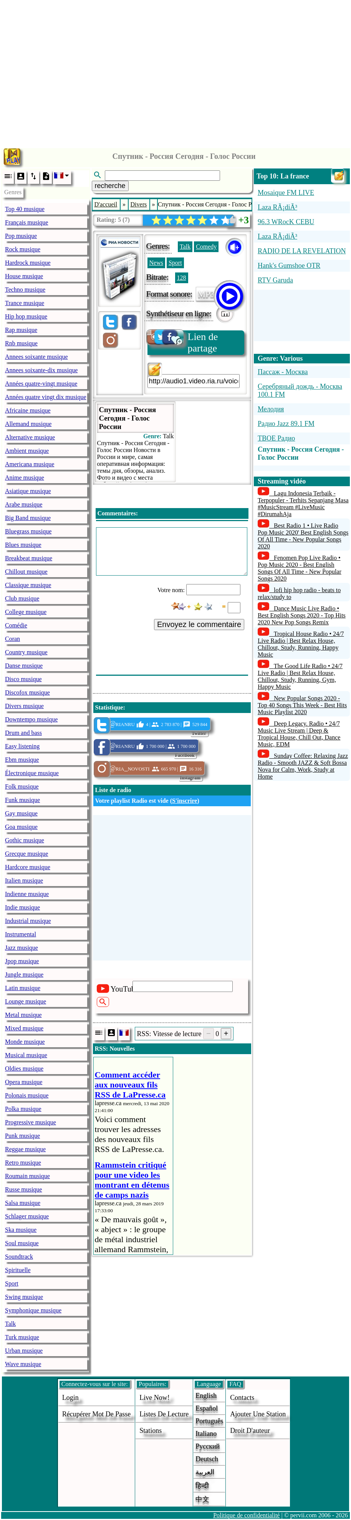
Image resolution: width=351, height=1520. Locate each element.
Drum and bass (23, 732)
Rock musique (22, 249)
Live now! (154, 1397)
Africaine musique (28, 410)
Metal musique (23, 1015)
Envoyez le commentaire (199, 624)
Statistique (109, 707)
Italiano (206, 1433)
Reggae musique (25, 1149)
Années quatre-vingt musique (41, 383)
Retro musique (23, 1162)
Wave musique (23, 1364)
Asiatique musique (28, 491)
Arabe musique (23, 504)
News (156, 262)
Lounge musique (25, 1001)
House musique (24, 276)
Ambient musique (27, 450)
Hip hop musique (26, 316)
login (70, 1397)
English (206, 1396)
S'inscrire (184, 800)
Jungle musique (24, 974)
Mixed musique (24, 1028)
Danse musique (24, 665)
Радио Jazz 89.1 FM (286, 423)
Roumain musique (27, 1176)
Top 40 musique (25, 209)
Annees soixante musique (36, 356)
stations (150, 1430)
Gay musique (21, 813)
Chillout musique (26, 571)
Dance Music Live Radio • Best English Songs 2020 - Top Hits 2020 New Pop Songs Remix (302, 615)
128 (181, 277)
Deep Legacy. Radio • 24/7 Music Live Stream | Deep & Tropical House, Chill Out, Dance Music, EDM (299, 734)
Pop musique (21, 236)
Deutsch (206, 1459)
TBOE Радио (276, 438)
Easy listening (22, 746)
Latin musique (22, 988)
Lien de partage (182, 342)
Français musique (26, 222)
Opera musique (23, 1082)
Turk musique (22, 1337)
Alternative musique (30, 437)
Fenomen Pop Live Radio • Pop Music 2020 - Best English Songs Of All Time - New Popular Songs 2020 (299, 568)
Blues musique (23, 544)
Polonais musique (26, 1095)
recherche (110, 186)
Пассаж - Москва (283, 372)
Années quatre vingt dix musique (45, 397)
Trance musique (24, 303)
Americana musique (29, 464)
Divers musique (24, 706)
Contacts (242, 1397)
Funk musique (22, 800)
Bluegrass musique (28, 531)
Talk (10, 1323)
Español (206, 1408)
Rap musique (21, 330)
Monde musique (25, 1041)
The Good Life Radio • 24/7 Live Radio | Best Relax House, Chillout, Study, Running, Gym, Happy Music (300, 676)
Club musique (22, 598)
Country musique (26, 652)
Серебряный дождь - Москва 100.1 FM (300, 390)
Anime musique (24, 477)
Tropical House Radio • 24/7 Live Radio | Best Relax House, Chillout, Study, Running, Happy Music (301, 644)
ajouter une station (258, 1414)
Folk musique (22, 786)
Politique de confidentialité (246, 1515)
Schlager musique (27, 1216)
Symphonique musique (33, 1310)
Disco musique (23, 679)
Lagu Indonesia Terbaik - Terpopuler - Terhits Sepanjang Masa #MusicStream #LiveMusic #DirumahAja (303, 503)
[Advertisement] (176, 72)
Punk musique (22, 1135)
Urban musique (24, 1350)
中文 (202, 1499)
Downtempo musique (31, 719)
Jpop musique (22, 961)
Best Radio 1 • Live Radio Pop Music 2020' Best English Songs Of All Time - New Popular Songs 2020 (303, 536)
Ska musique (20, 1229)
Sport (11, 1283)
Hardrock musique (28, 262)
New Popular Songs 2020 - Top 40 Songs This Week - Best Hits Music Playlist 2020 (302, 705)
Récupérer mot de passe (96, 1414)
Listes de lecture (164, 1414)
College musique (25, 612)
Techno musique (25, 289)
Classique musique (28, 585)
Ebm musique (22, 759)
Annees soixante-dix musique (41, 370)
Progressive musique (30, 1122)
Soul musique (22, 1243)
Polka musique (23, 1109)
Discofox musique (27, 692)
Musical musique (26, 1055)
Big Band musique (28, 518)
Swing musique (24, 1297)
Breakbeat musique (28, 558)
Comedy (206, 246)
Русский (207, 1446)
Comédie (16, 625)
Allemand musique (28, 424)
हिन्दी (202, 1486)
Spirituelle (18, 1270)
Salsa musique (22, 1203)
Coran (12, 638)
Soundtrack (19, 1256)
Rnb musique (21, 343)
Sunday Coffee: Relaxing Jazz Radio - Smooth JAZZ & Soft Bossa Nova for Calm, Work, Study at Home (303, 766)
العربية (204, 1472)
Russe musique (23, 1189)
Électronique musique (32, 773)
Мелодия (271, 409)
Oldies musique (24, 1068)
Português (209, 1421)
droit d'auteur (250, 1430)
